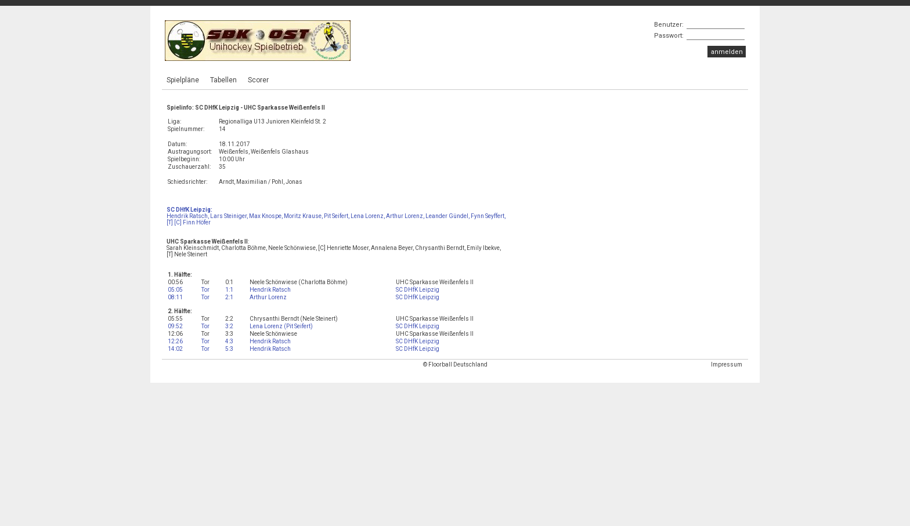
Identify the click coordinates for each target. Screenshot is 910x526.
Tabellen (223, 80)
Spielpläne (183, 80)
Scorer (258, 80)
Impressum (726, 364)
